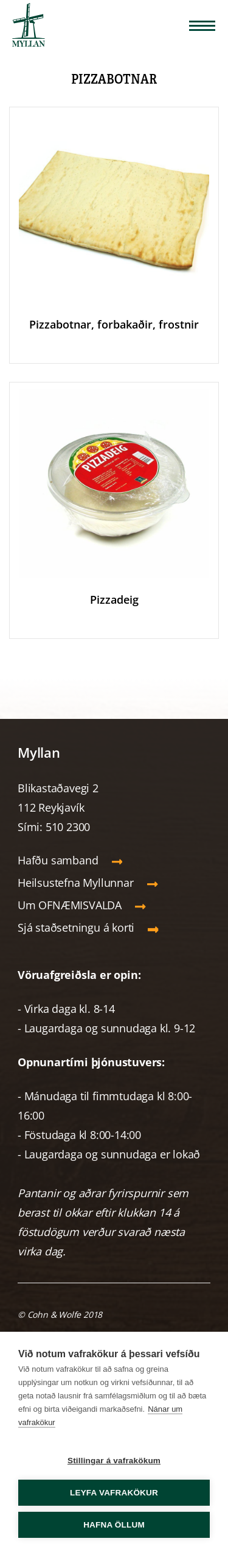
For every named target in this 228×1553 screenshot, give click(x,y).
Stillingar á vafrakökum (114, 1460)
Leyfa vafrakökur (114, 1492)
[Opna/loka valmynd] (202, 26)
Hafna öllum (114, 1524)
